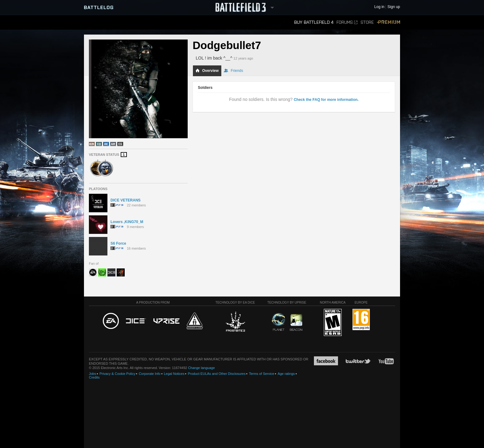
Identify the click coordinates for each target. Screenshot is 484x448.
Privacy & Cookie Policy (117, 373)
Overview (207, 70)
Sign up (393, 7)
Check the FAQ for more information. (326, 99)
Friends (233, 70)
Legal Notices (174, 373)
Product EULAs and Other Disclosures (216, 373)
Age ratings (286, 373)
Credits (94, 377)
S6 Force (118, 243)
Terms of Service (261, 373)
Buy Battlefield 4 (313, 22)
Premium (388, 22)
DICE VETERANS (125, 200)
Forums (346, 22)
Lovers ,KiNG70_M (127, 222)
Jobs (92, 373)
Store (367, 22)
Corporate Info (149, 373)
